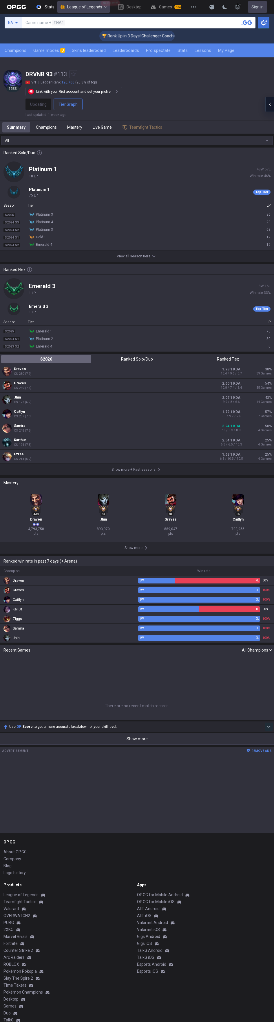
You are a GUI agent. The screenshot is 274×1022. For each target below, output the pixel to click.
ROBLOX (11, 964)
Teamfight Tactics (19, 901)
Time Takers (14, 985)
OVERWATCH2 (16, 915)
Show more (137, 739)
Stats (183, 50)
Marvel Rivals (15, 936)
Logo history (14, 872)
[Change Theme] (225, 7)
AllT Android (148, 908)
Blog (7, 865)
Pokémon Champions (23, 992)
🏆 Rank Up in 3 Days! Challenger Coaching (149, 36)
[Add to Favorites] (73, 74)
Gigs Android (148, 936)
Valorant (11, 908)
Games (10, 1006)
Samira (19, 426)
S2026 (46, 359)
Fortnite (10, 943)
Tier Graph (68, 104)
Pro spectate (158, 50)
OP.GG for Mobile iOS (156, 901)
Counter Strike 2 (18, 950)
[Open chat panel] (269, 104)
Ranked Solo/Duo (137, 359)
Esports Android (151, 964)
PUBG (8, 922)
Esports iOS (147, 971)
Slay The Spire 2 (18, 978)
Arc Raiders (14, 957)
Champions (15, 50)
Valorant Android (152, 922)
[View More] (193, 7)
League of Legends (83, 6)
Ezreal (19, 454)
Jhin (17, 397)
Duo (7, 1013)
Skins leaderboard (89, 50)
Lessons (203, 50)
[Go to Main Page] (16, 7)
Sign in (257, 7)
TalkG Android (149, 950)
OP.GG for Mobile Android (160, 894)
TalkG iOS (145, 957)
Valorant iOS (148, 929)
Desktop (11, 999)
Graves (20, 383)
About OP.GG (15, 852)
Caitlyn (19, 412)
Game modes (49, 50)
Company (12, 858)
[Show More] (212, 7)
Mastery (74, 127)
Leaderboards (126, 50)
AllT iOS (144, 915)
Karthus (20, 440)
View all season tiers (137, 256)
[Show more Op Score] (269, 727)
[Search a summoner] (246, 22)
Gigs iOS (144, 943)
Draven (20, 369)
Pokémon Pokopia (20, 971)
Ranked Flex (228, 359)
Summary (16, 127)
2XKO (8, 929)
